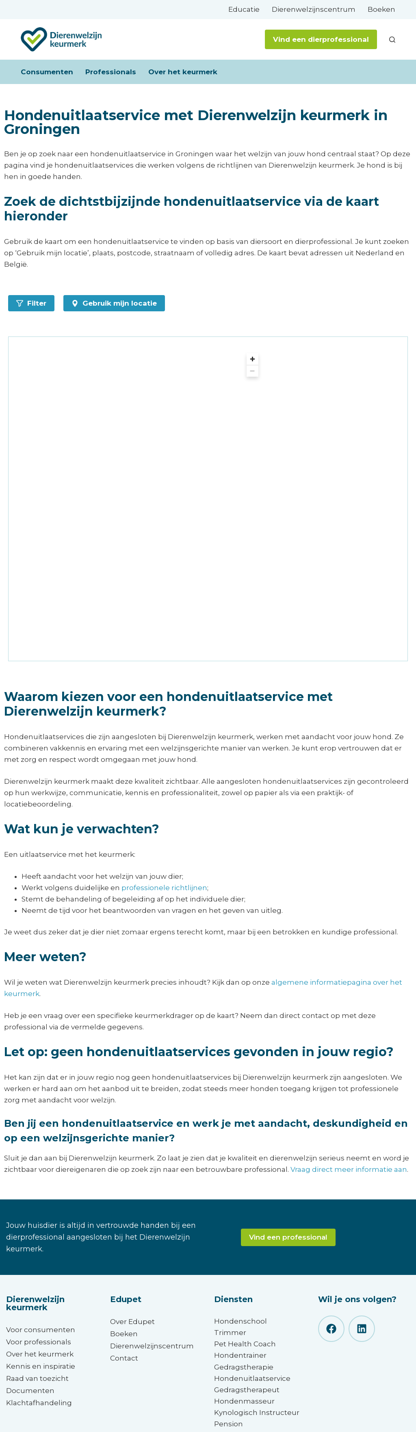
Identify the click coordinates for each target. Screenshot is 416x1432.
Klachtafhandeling (39, 1403)
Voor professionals (38, 1342)
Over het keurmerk (182, 72)
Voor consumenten (40, 1330)
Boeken (381, 9)
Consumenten (47, 72)
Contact (124, 1358)
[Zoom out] (252, 371)
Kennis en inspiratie (40, 1366)
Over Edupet (132, 1322)
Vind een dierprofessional (321, 39)
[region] (142, 499)
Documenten (30, 1391)
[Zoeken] (392, 40)
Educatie (244, 9)
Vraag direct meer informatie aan (348, 1169)
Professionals (110, 72)
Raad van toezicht (37, 1378)
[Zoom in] (252, 359)
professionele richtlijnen (164, 888)
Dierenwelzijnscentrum (313, 9)
